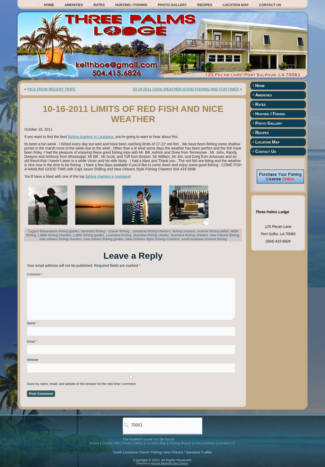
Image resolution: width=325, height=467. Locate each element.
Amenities (74, 5)
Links (198, 443)
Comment (35, 274)
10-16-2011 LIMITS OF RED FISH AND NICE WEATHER (133, 114)
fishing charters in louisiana (108, 176)
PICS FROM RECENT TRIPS (51, 89)
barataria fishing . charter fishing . (106, 231)
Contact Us (270, 5)
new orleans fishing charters (60, 239)
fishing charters (183, 231)
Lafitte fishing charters (54, 235)
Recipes (204, 5)
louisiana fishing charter (151, 235)
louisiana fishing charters (189, 235)
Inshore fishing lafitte (212, 231)
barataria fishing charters (152, 231)
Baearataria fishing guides (59, 231)
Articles (210, 443)
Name (32, 323)
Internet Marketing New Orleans (169, 463)
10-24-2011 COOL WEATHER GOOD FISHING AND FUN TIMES (186, 89)
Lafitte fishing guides (88, 235)
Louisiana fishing (118, 235)
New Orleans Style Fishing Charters (152, 239)
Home (49, 5)
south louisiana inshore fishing (204, 239)
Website (32, 360)
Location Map (235, 5)
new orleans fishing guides (104, 239)
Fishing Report (180, 443)
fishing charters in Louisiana (90, 137)
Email (32, 341)
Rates (99, 5)
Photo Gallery (172, 5)
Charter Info (111, 443)
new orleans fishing (224, 235)
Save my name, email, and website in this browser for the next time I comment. (81, 384)
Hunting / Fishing (131, 5)
